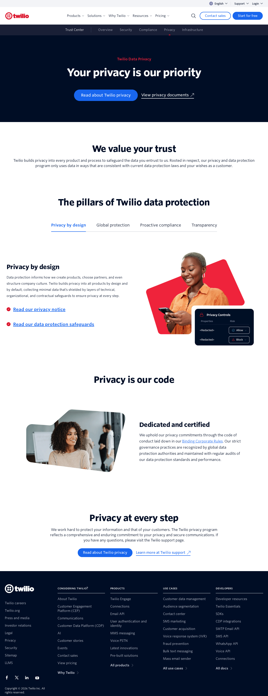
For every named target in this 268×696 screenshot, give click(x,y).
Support (241, 3)
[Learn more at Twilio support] (163, 553)
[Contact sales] (215, 16)
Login (257, 3)
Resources (142, 16)
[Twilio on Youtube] (38, 678)
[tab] (68, 227)
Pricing (162, 16)
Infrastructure (192, 30)
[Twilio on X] (18, 677)
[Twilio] (17, 16)
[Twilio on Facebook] (8, 677)
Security (126, 30)
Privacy (169, 30)
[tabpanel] (134, 296)
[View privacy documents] (167, 95)
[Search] (193, 15)
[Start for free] (248, 16)
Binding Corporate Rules (202, 441)
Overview (105, 30)
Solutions (96, 16)
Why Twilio (119, 16)
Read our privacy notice (39, 309)
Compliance (148, 30)
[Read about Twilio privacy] (106, 95)
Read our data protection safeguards (53, 324)
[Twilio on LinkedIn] (28, 677)
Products (75, 16)
